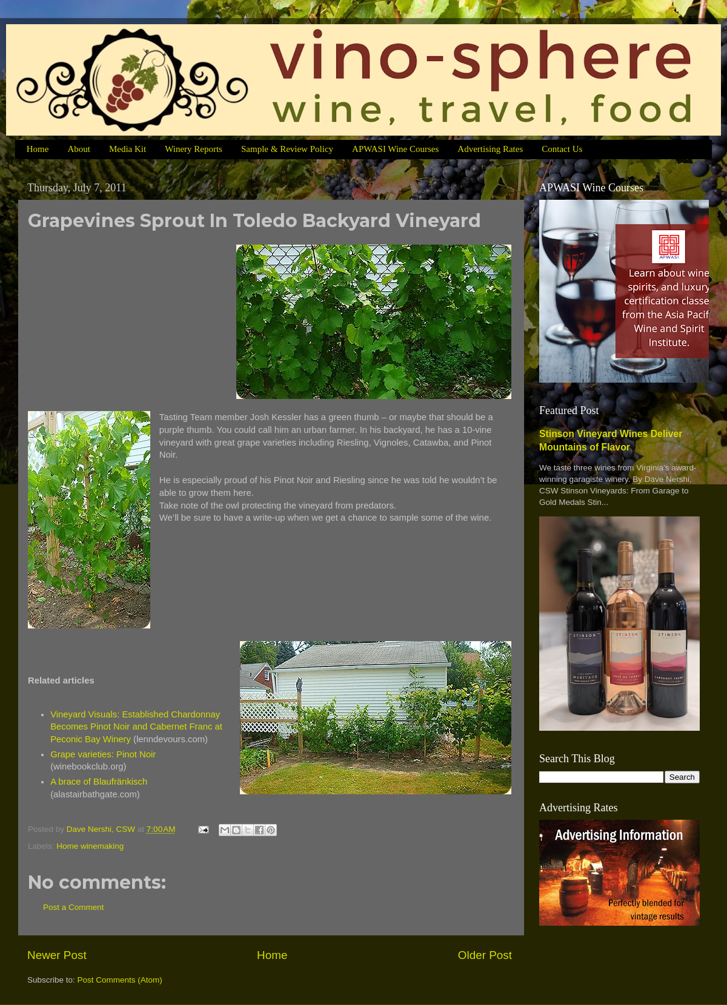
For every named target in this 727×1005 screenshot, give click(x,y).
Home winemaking (90, 846)
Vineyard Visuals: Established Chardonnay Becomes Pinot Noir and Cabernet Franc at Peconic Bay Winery (136, 727)
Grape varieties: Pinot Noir (103, 754)
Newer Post (57, 955)
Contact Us (562, 149)
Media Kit (127, 149)
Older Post (485, 955)
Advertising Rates (490, 149)
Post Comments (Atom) (120, 979)
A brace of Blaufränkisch (98, 781)
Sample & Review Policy (287, 149)
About (78, 149)
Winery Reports (193, 149)
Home (38, 149)
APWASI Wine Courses (395, 149)
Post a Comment (73, 907)
